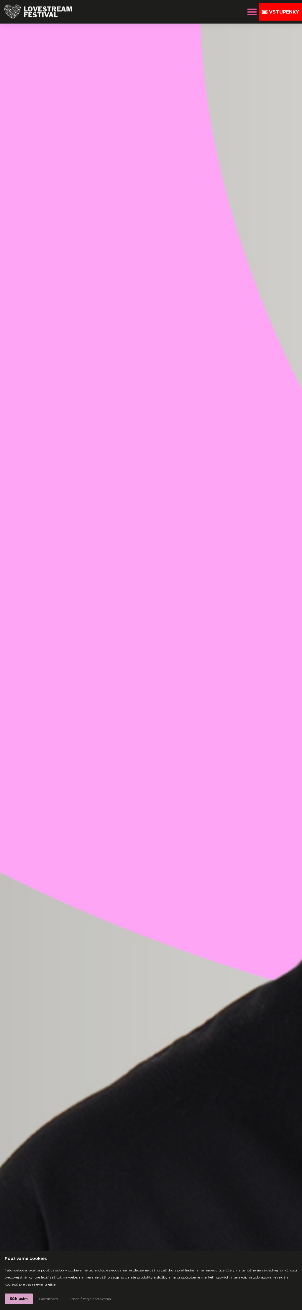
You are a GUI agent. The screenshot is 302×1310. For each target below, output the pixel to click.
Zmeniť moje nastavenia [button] (90, 1298)
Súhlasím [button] (19, 1298)
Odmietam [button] (48, 1298)
